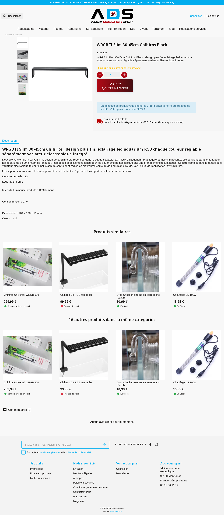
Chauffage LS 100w (184, 294)
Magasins (78, 501)
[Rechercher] (12, 16)
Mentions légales (82, 473)
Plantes (58, 28)
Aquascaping (26, 28)
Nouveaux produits (40, 473)
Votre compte (127, 463)
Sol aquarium (94, 28)
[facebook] (150, 444)
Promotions (36, 468)
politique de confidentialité (78, 452)
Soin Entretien (116, 28)
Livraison (78, 468)
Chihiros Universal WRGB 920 (21, 294)
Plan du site (79, 496)
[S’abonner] (104, 445)
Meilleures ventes (40, 478)
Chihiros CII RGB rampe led (76, 294)
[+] (124, 75)
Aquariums (75, 28)
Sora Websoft (116, 511)
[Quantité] (112, 75)
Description (9, 140)
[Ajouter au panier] (115, 85)
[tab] (9, 141)
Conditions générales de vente (90, 487)
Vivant (144, 28)
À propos (78, 478)
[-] (100, 75)
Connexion (122, 468)
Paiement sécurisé (83, 482)
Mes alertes (122, 473)
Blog (172, 28)
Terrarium (158, 28)
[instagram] (156, 444)
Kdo (132, 28)
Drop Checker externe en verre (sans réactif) (138, 296)
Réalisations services (192, 28)
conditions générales (50, 452)
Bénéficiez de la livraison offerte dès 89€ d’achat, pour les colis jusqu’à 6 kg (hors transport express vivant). (112, 2)
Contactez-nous (82, 492)
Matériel (44, 28)
